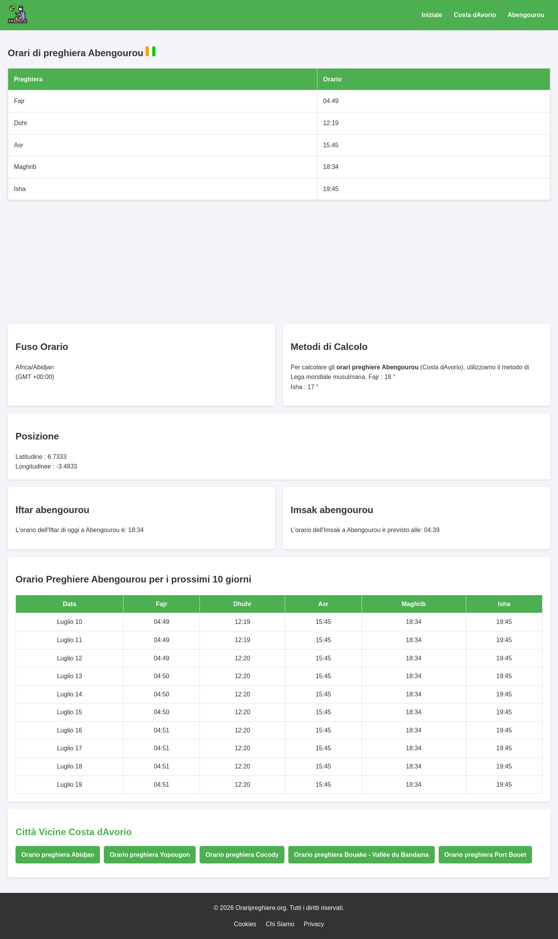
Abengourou (526, 15)
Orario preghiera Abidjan (57, 854)
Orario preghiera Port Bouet (485, 854)
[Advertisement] (240, 262)
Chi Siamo (280, 924)
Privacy (314, 924)
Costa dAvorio (475, 15)
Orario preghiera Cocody (242, 854)
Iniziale (432, 15)
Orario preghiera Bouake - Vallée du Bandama (361, 854)
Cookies (245, 924)
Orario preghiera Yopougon (150, 854)
